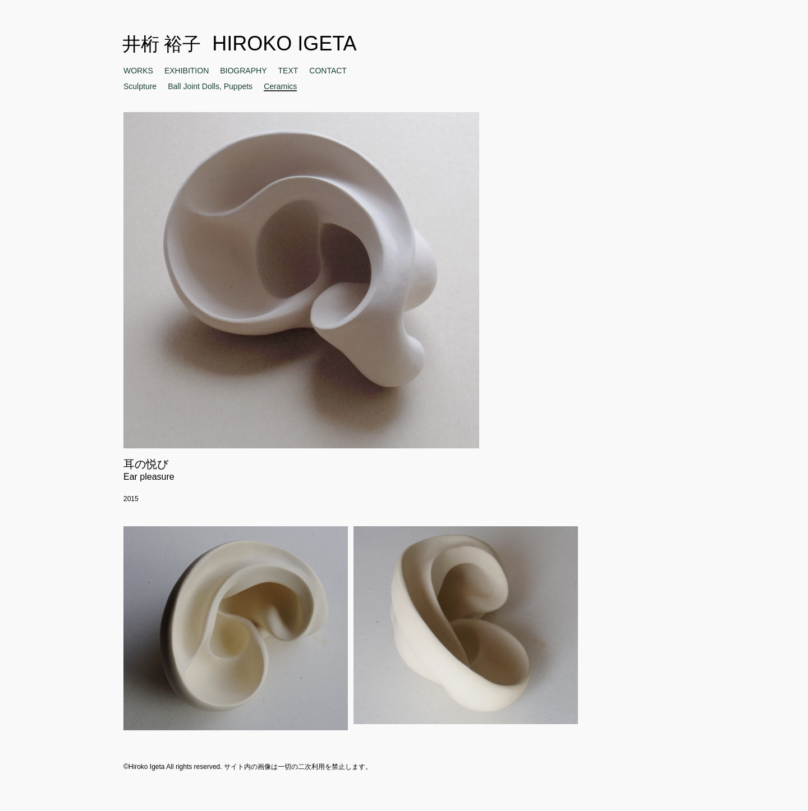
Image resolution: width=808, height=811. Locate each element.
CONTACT (328, 71)
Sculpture (140, 86)
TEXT (288, 71)
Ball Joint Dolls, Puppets (210, 86)
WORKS (138, 71)
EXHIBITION (186, 71)
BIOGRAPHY (243, 71)
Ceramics (280, 86)
